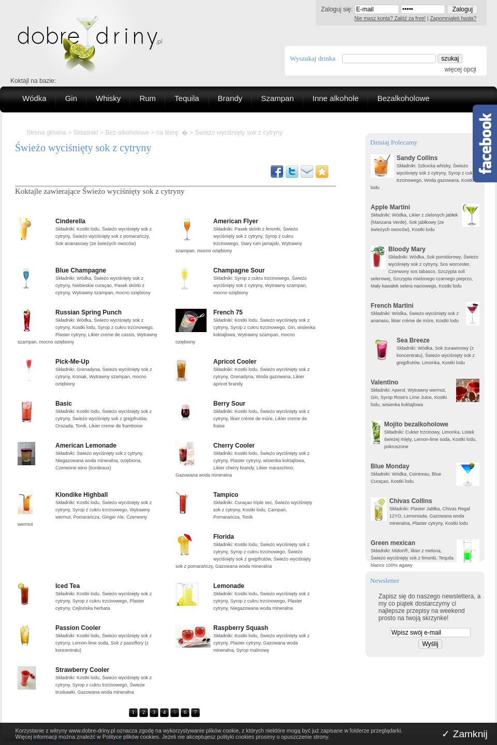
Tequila (186, 98)
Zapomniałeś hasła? (453, 18)
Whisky (108, 98)
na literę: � (172, 132)
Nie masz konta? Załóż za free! (390, 18)
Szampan (277, 98)
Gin (71, 98)
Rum (147, 98)
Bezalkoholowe (403, 98)
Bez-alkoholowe (127, 132)
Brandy (230, 98)
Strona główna (46, 132)
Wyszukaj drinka (312, 58)
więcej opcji (460, 69)
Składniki (85, 132)
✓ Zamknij (465, 733)
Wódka (34, 98)
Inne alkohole (336, 98)
